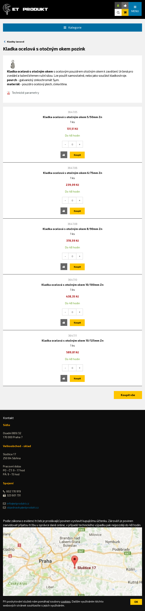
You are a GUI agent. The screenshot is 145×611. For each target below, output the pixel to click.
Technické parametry (25, 92)
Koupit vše (128, 395)
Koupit (77, 155)
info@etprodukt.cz (18, 503)
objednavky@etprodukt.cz (23, 507)
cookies (66, 601)
